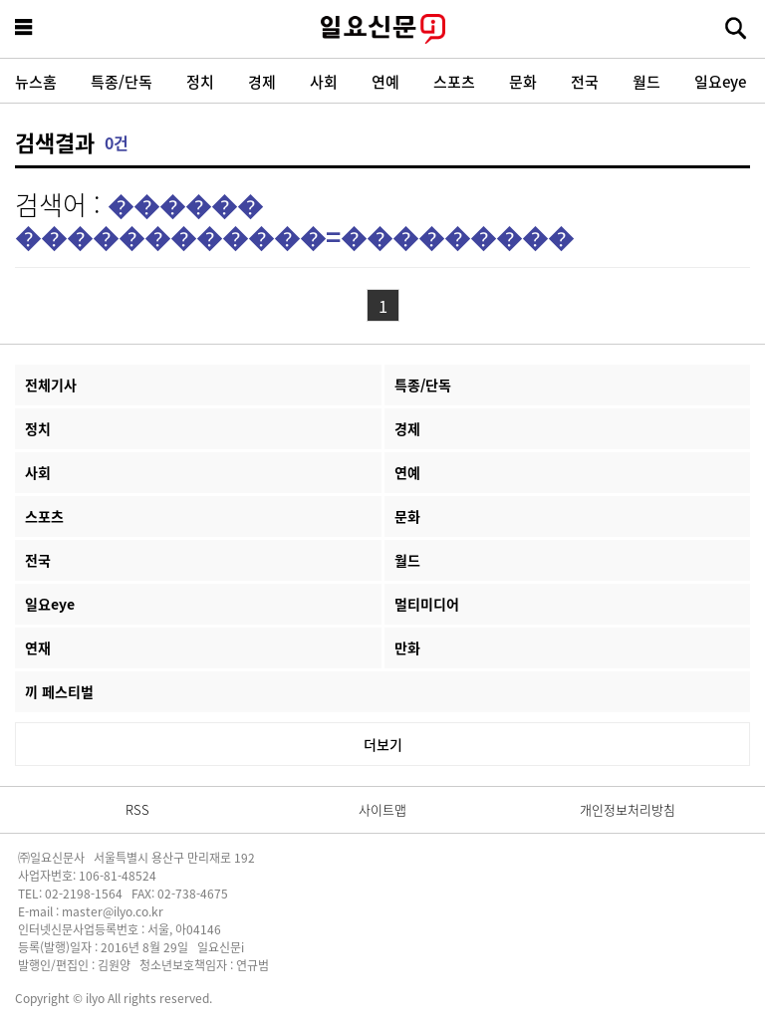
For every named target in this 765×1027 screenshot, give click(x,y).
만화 (407, 647)
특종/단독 (121, 81)
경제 (262, 81)
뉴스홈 (36, 81)
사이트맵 (382, 809)
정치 (200, 81)
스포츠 (454, 81)
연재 (38, 647)
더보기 (383, 744)
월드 (646, 81)
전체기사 (51, 384)
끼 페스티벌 (59, 691)
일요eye (720, 81)
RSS (137, 809)
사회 (324, 81)
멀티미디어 (426, 604)
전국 (585, 81)
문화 (523, 81)
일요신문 (382, 29)
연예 (385, 81)
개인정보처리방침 (627, 809)
